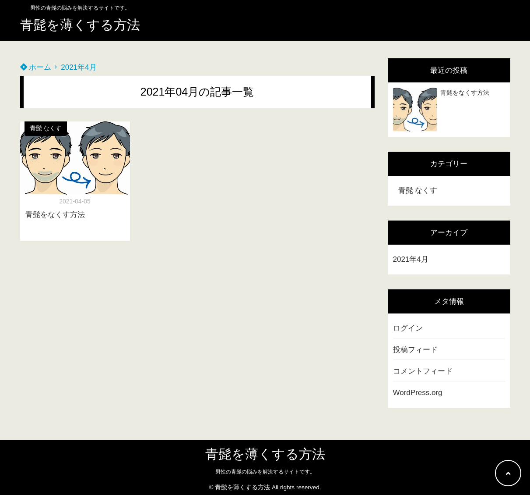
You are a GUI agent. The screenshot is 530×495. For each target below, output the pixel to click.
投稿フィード (415, 349)
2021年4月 (410, 259)
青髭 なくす (46, 128)
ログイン (408, 328)
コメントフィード (423, 371)
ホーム (36, 67)
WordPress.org (417, 392)
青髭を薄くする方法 (80, 25)
